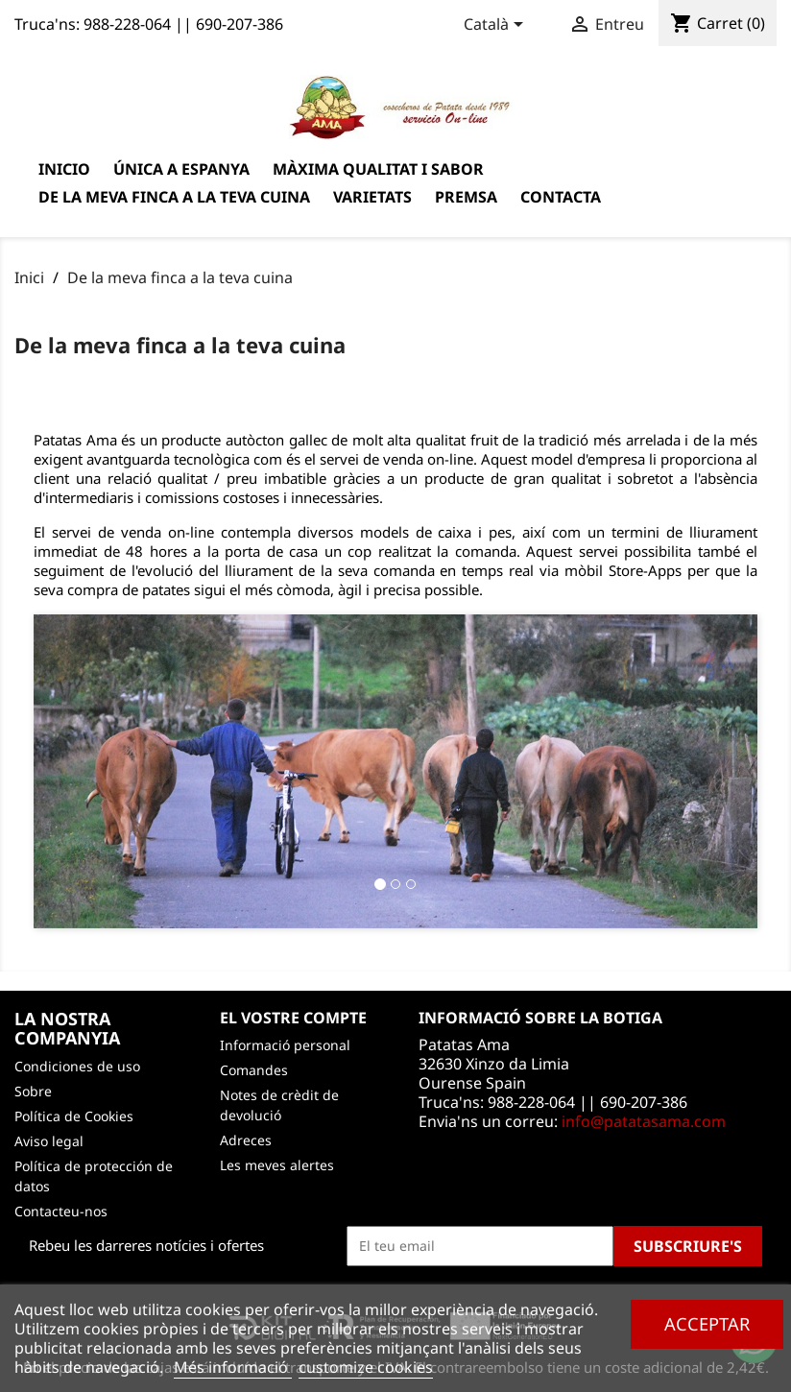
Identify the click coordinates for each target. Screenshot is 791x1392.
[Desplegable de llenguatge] (497, 25)
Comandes (254, 1070)
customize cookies (366, 1367)
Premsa (466, 196)
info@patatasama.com (644, 1121)
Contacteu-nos (61, 1211)
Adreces (246, 1140)
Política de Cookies (73, 1116)
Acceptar (707, 1323)
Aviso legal (49, 1141)
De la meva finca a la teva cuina (174, 196)
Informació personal (285, 1045)
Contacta (560, 196)
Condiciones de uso (77, 1066)
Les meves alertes (277, 1165)
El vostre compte (293, 1017)
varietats (372, 196)
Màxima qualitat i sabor (378, 169)
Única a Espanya (181, 169)
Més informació (233, 1367)
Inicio (64, 169)
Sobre (33, 1091)
